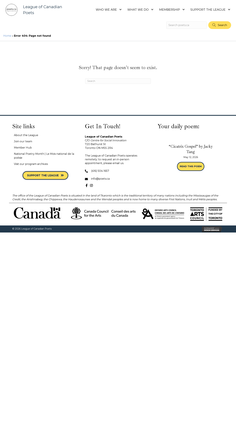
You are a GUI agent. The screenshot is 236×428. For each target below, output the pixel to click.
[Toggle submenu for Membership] (183, 9)
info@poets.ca (100, 178)
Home (7, 35)
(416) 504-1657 (100, 170)
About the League (26, 135)
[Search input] (186, 25)
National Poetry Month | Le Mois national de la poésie (44, 155)
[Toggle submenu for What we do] (152, 9)
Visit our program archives (31, 164)
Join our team (23, 141)
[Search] (118, 81)
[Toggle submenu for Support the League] (229, 9)
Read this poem (192, 166)
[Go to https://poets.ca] (36, 10)
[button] (219, 25)
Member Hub (23, 147)
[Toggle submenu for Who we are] (120, 9)
